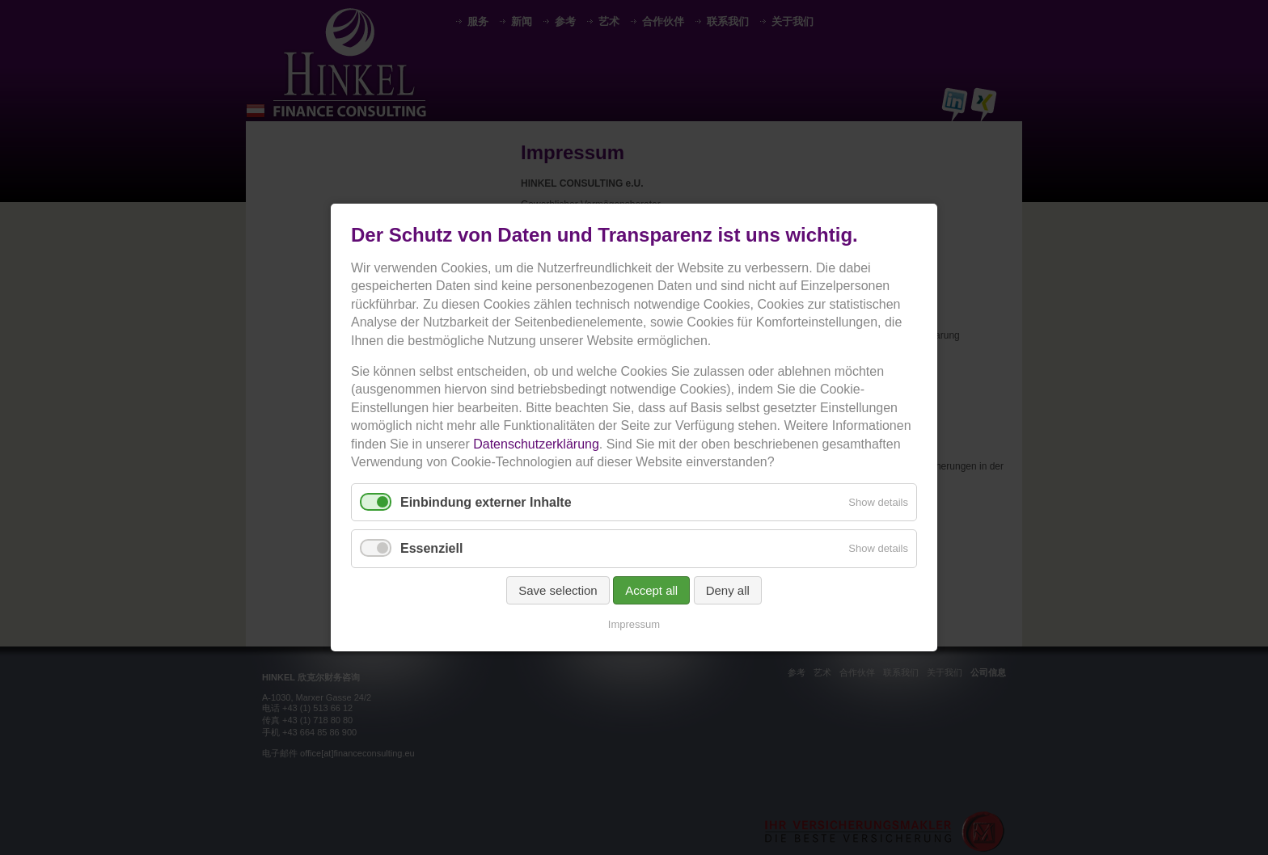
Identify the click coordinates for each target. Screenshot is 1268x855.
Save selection (558, 590)
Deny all (728, 590)
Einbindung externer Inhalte (486, 502)
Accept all (651, 590)
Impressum (634, 624)
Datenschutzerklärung (536, 444)
